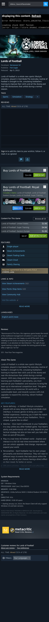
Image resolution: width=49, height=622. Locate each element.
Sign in (4, 153)
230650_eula (8, 273)
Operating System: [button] (10, 571)
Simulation (16, 98)
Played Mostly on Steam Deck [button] (28, 567)
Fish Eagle (14, 69)
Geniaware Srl (15, 67)
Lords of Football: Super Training (29, 197)
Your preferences (23, 550)
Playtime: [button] (7, 567)
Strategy (29, 98)
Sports (5, 98)
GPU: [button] (35, 571)
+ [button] (37, 98)
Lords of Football (24, 194)
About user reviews (8, 550)
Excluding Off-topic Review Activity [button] (18, 563)
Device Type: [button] (8, 575)
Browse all (40, 220)
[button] (24, 108)
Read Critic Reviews (23, 533)
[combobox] (26, 4)
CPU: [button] (26, 571)
